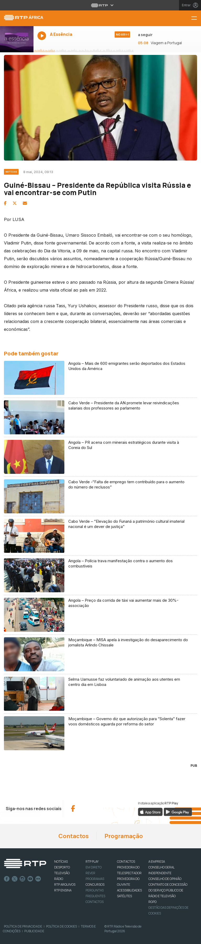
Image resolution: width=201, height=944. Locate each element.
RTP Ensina (62, 890)
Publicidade (34, 931)
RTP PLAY (92, 861)
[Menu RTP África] (196, 18)
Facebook (7, 879)
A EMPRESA (156, 861)
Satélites (124, 896)
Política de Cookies (61, 926)
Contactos (73, 836)
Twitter (15, 879)
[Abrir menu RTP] (100, 5)
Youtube (30, 879)
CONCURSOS (95, 884)
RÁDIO (58, 879)
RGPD (152, 902)
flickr (38, 879)
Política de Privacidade (23, 926)
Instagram (22, 879)
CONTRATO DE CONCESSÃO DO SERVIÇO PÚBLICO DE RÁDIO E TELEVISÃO (167, 890)
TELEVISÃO (62, 873)
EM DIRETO (94, 867)
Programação (123, 836)
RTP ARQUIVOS (64, 884)
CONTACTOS (126, 861)
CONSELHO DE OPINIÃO (164, 879)
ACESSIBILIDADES (129, 890)
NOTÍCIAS (61, 861)
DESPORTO (62, 867)
